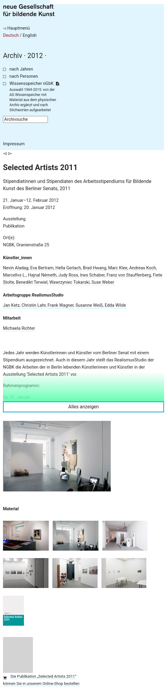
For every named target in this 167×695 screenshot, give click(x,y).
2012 (35, 56)
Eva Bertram (42, 268)
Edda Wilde (115, 305)
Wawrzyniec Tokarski (69, 282)
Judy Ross (68, 275)
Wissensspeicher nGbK (34, 83)
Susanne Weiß (89, 305)
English (30, 35)
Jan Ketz (11, 305)
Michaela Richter (19, 328)
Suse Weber (103, 282)
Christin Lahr (33, 305)
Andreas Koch (142, 268)
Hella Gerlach (68, 268)
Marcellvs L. (14, 275)
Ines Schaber (92, 275)
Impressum (14, 143)
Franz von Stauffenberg (129, 275)
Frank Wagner (61, 305)
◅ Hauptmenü (16, 28)
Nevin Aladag (15, 268)
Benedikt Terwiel (32, 282)
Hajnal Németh (42, 275)
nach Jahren (21, 69)
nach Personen (24, 76)
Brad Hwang (94, 268)
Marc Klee (117, 268)
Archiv (12, 56)
